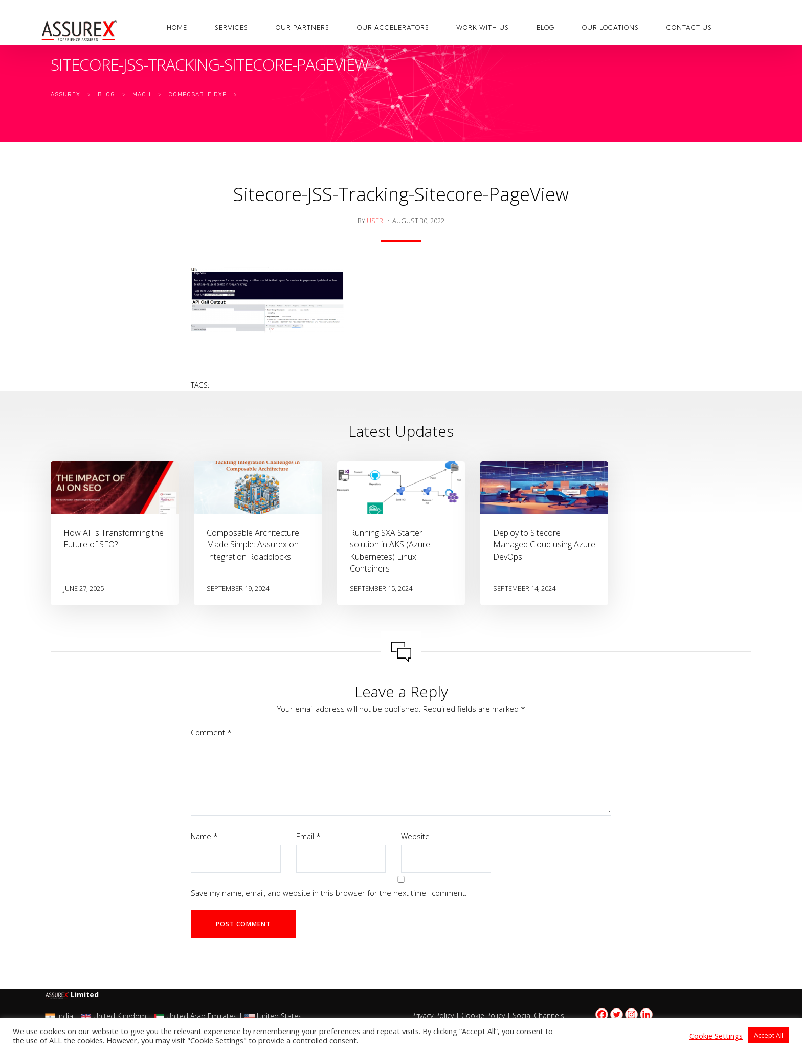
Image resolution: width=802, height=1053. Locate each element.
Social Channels (538, 1015)
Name (204, 836)
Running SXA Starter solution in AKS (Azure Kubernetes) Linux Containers (390, 550)
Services (231, 27)
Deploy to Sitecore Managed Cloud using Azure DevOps (544, 544)
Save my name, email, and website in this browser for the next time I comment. (329, 893)
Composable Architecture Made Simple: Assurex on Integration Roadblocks (253, 544)
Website (415, 836)
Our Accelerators (393, 27)
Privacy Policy (432, 1015)
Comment (211, 732)
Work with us (482, 27)
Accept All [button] (768, 1035)
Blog (545, 27)
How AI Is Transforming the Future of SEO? (113, 538)
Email (308, 836)
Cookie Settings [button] (716, 1035)
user (375, 220)
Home (177, 27)
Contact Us (689, 27)
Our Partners (302, 27)
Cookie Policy (483, 1015)
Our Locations (610, 27)
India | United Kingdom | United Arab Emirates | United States (173, 1016)
